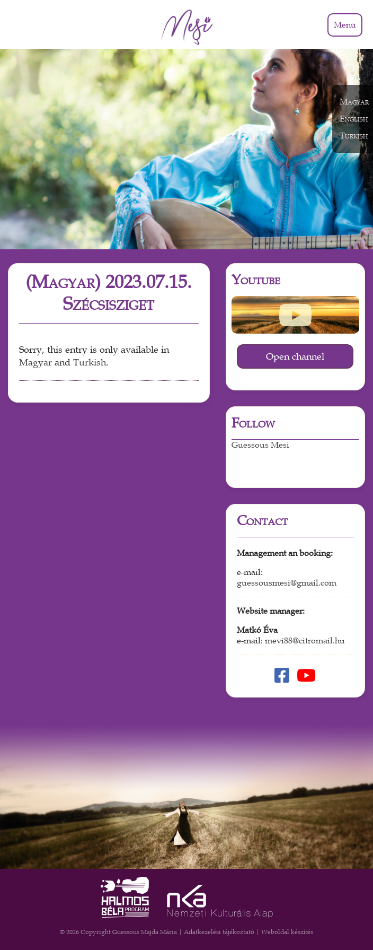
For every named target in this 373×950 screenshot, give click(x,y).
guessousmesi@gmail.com (286, 583)
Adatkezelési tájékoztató (219, 932)
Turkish (89, 362)
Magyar (35, 362)
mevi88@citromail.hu (305, 640)
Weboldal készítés (287, 932)
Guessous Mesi (260, 445)
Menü (345, 25)
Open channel (295, 356)
